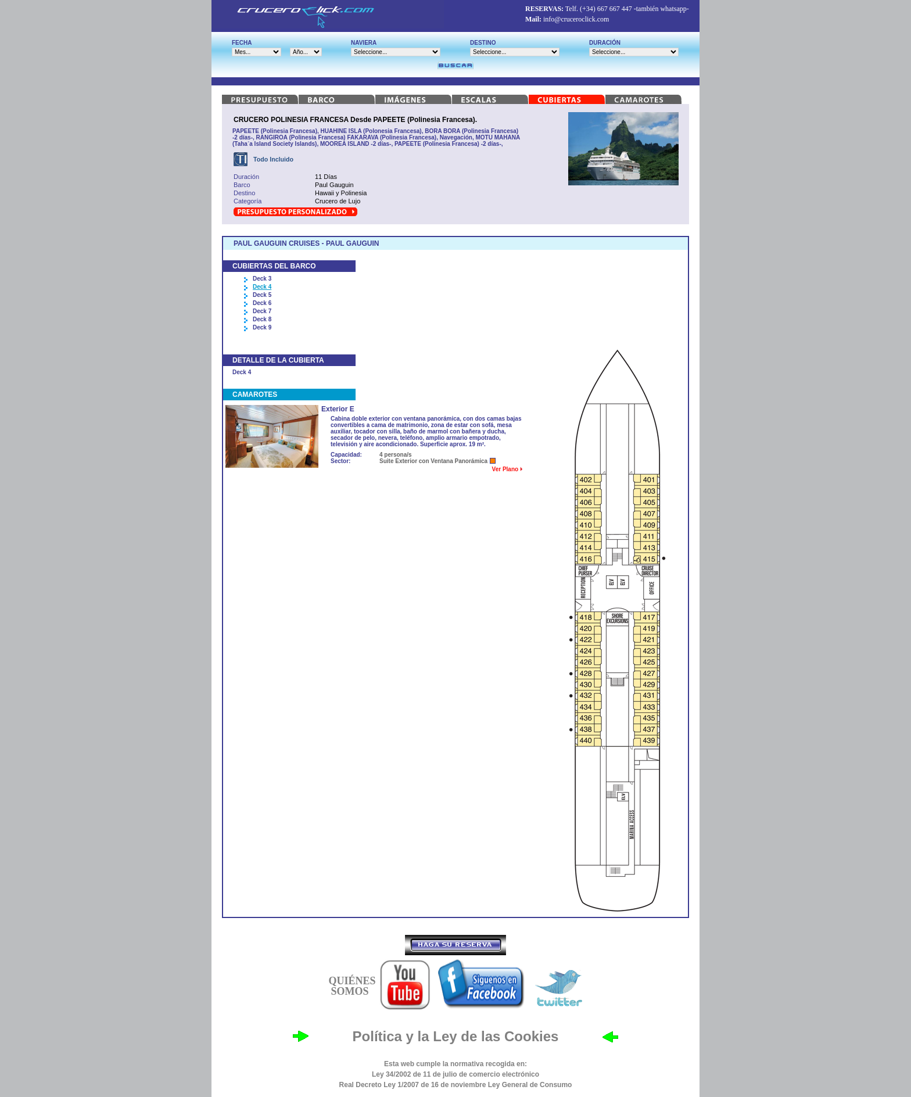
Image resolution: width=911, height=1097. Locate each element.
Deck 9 (262, 327)
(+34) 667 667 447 (606, 9)
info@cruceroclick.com (576, 19)
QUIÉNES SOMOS (351, 986)
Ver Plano (507, 469)
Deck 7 (262, 311)
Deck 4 (262, 287)
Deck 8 (262, 319)
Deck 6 (262, 303)
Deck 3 (262, 278)
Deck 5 (262, 295)
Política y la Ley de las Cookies (456, 1036)
